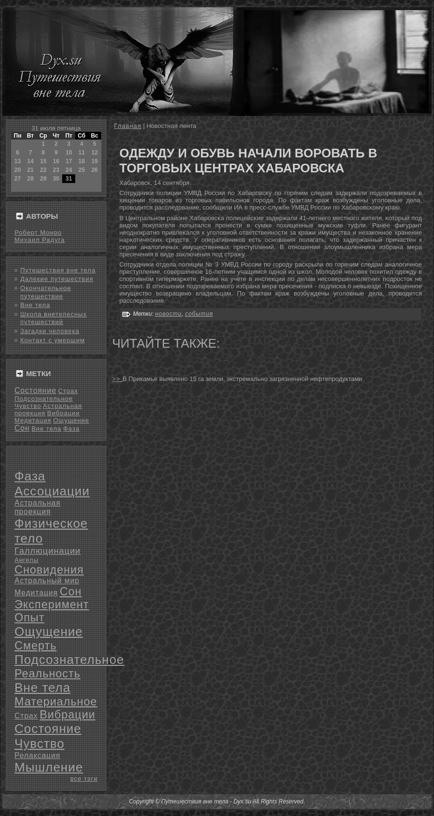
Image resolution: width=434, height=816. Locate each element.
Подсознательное (43, 398)
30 (56, 178)
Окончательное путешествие (45, 291)
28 (30, 178)
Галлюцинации (47, 551)
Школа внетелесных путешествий (53, 317)
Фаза (71, 428)
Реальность (47, 673)
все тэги (84, 778)
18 (82, 161)
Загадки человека (50, 331)
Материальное (55, 701)
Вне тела (35, 305)
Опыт (29, 617)
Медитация (33, 420)
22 (43, 170)
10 (69, 152)
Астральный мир (47, 581)
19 (94, 161)
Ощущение (71, 420)
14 (30, 161)
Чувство (27, 405)
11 (82, 152)
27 (17, 178)
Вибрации (63, 413)
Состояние (35, 390)
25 (82, 170)
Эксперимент (51, 604)
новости (168, 313)
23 (56, 170)
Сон (22, 428)
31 (69, 178)
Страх (68, 390)
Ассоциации (52, 491)
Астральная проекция (37, 507)
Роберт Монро (38, 232)
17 (69, 161)
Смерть (35, 645)
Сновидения (49, 569)
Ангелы (26, 559)
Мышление (48, 767)
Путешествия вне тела (57, 270)
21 (30, 170)
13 (17, 161)
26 (94, 170)
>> (117, 378)
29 (43, 178)
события (199, 313)
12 (94, 152)
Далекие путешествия (57, 278)
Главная (127, 125)
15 (43, 161)
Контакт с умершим (52, 340)
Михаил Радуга (39, 239)
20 (17, 170)
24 (69, 170)
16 (56, 161)
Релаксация (37, 755)
